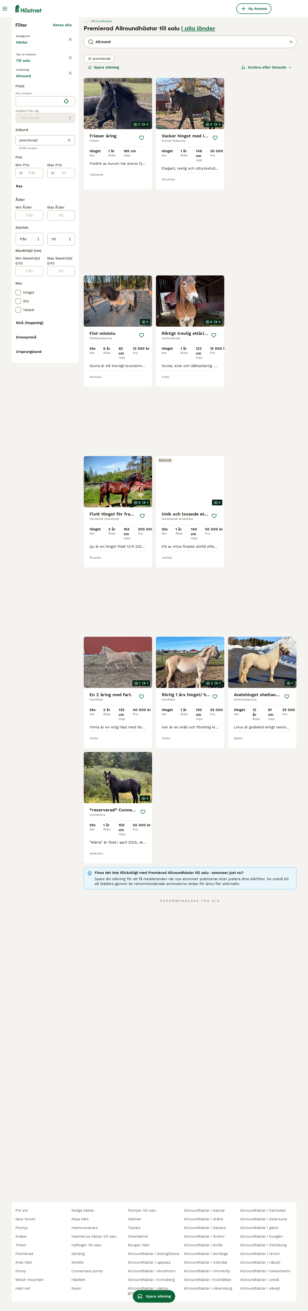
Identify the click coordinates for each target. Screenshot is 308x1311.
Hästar (23, 136)
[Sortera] (266, 156)
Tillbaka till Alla (31, 124)
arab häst (23, 1262)
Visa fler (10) (60, 661)
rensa (67, 171)
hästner (134, 1219)
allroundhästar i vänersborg (208, 1288)
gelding (78, 1254)
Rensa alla (62, 113)
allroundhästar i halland (205, 1228)
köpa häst (80, 1219)
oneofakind (138, 1236)
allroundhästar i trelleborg (263, 1245)
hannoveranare (84, 1228)
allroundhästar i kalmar (204, 1210)
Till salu (27, 158)
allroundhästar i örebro (204, 1236)
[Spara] (141, 226)
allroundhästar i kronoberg (151, 1280)
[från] (33, 379)
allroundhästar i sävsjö (260, 1288)
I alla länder (198, 117)
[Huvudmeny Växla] (5, 8)
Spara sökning (103, 156)
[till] (65, 379)
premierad (99, 147)
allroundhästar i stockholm (151, 1271)
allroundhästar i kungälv (261, 1236)
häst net (22, 1288)
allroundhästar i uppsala (149, 1262)
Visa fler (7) (61, 281)
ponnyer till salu (142, 1210)
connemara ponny (87, 1271)
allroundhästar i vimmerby (207, 1271)
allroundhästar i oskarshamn (265, 1271)
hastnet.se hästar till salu (93, 1236)
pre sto (21, 1210)
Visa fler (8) (61, 699)
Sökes (50, 158)
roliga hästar (82, 1210)
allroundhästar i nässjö (260, 1262)
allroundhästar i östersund (263, 1219)
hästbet (78, 1280)
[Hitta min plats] (66, 307)
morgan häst (138, 1245)
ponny (20, 1271)
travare (134, 1228)
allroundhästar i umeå (259, 1280)
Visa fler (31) (60, 500)
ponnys (21, 1228)
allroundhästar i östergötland (153, 1254)
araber (21, 1236)
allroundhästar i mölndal (205, 1262)
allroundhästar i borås (203, 1245)
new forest (25, 1219)
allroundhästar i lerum (260, 1254)
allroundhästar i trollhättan (207, 1280)
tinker (20, 1245)
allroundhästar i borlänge (206, 1254)
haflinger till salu (86, 1245)
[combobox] (38, 307)
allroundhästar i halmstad (262, 1210)
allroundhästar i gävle (259, 1228)
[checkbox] (18, 194)
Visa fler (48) (60, 750)
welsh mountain (29, 1280)
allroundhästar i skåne (203, 1219)
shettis (77, 1262)
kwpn (76, 1288)
